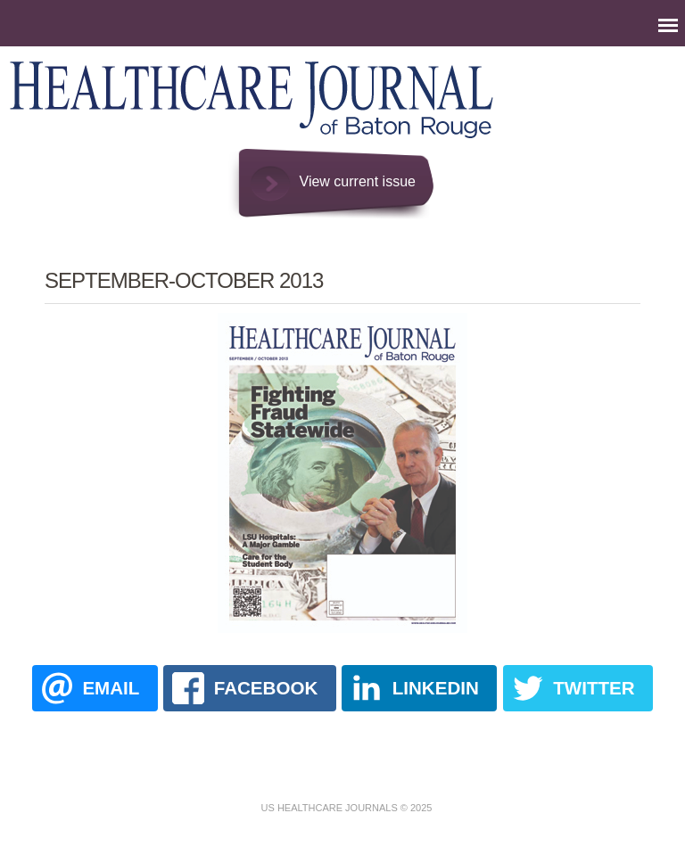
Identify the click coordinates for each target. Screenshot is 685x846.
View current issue (358, 181)
